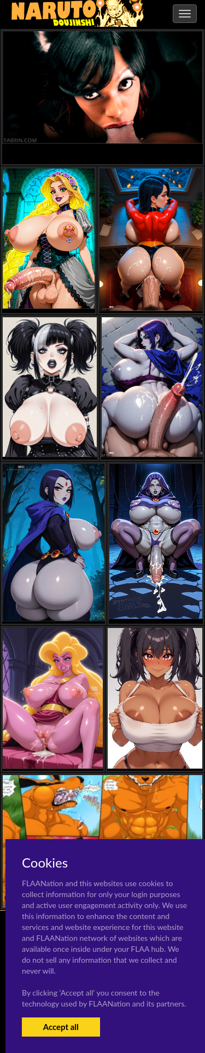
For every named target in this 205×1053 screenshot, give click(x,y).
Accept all (61, 1027)
